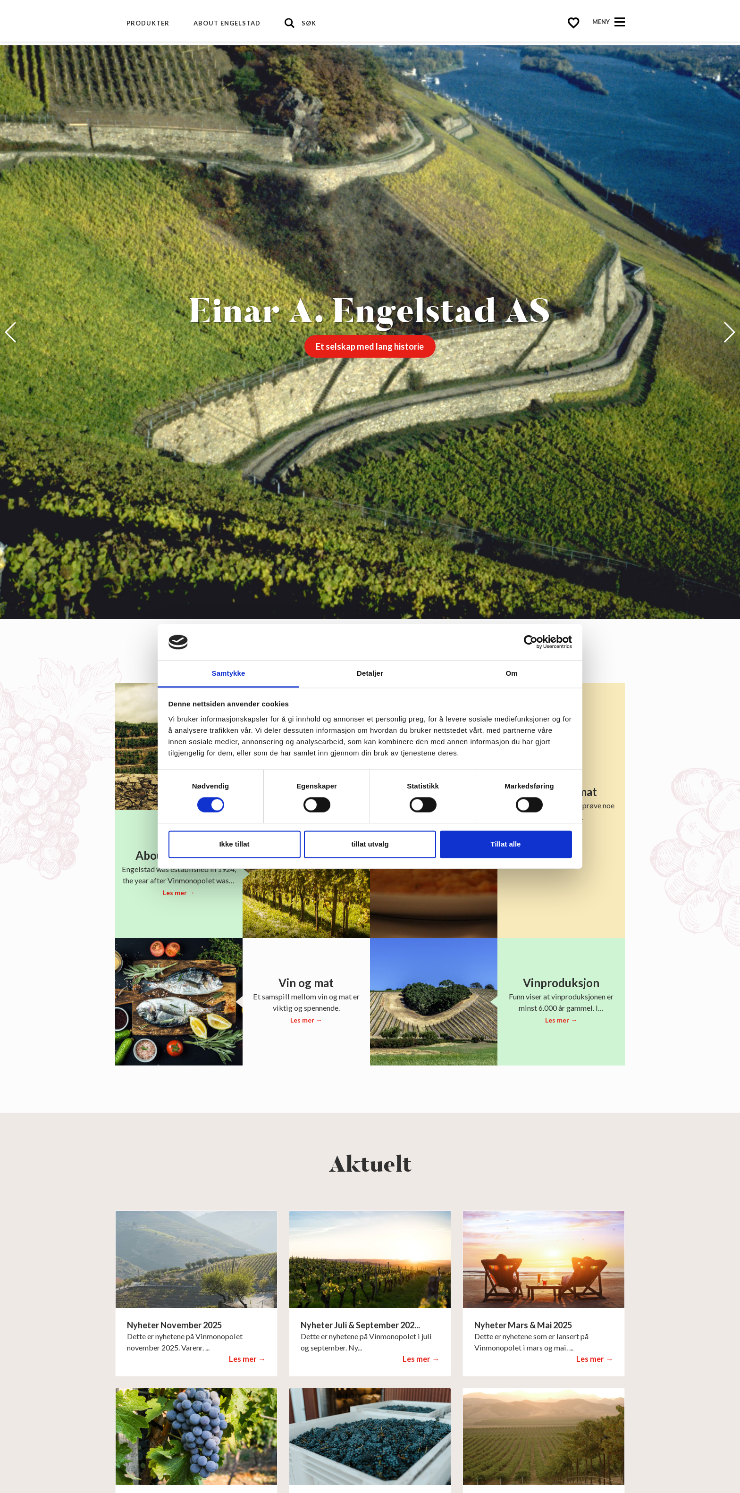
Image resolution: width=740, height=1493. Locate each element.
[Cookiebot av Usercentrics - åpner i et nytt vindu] (530, 642)
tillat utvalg (369, 844)
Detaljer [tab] (370, 673)
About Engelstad (227, 23)
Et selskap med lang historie (370, 346)
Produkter (147, 23)
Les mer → (179, 893)
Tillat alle (506, 844)
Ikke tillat (234, 844)
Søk (309, 23)
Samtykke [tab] (228, 673)
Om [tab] (511, 673)
